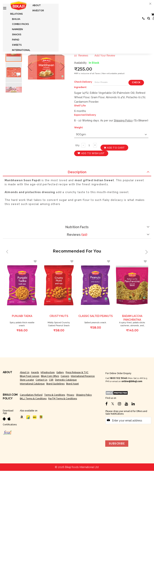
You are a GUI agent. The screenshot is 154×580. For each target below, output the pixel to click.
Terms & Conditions (54, 395)
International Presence (83, 376)
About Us (24, 372)
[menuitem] (37, 5)
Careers (65, 376)
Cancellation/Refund (31, 395)
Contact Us (41, 380)
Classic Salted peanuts (95, 316)
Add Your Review (105, 55)
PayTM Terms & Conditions (62, 398)
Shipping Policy (123, 120)
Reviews (77, 235)
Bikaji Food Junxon (29, 376)
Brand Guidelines (55, 383)
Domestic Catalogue (66, 380)
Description (77, 172)
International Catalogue (32, 383)
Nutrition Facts (77, 227)
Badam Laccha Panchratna (132, 318)
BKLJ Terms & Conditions (33, 398)
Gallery (60, 372)
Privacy (70, 395)
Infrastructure (48, 372)
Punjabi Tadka (22, 316)
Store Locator (27, 380)
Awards (35, 372)
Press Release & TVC (77, 372)
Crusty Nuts (58, 316)
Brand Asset (72, 383)
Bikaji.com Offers (50, 376)
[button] (29, 66)
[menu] (31, 28)
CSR (51, 380)
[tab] (77, 172)
